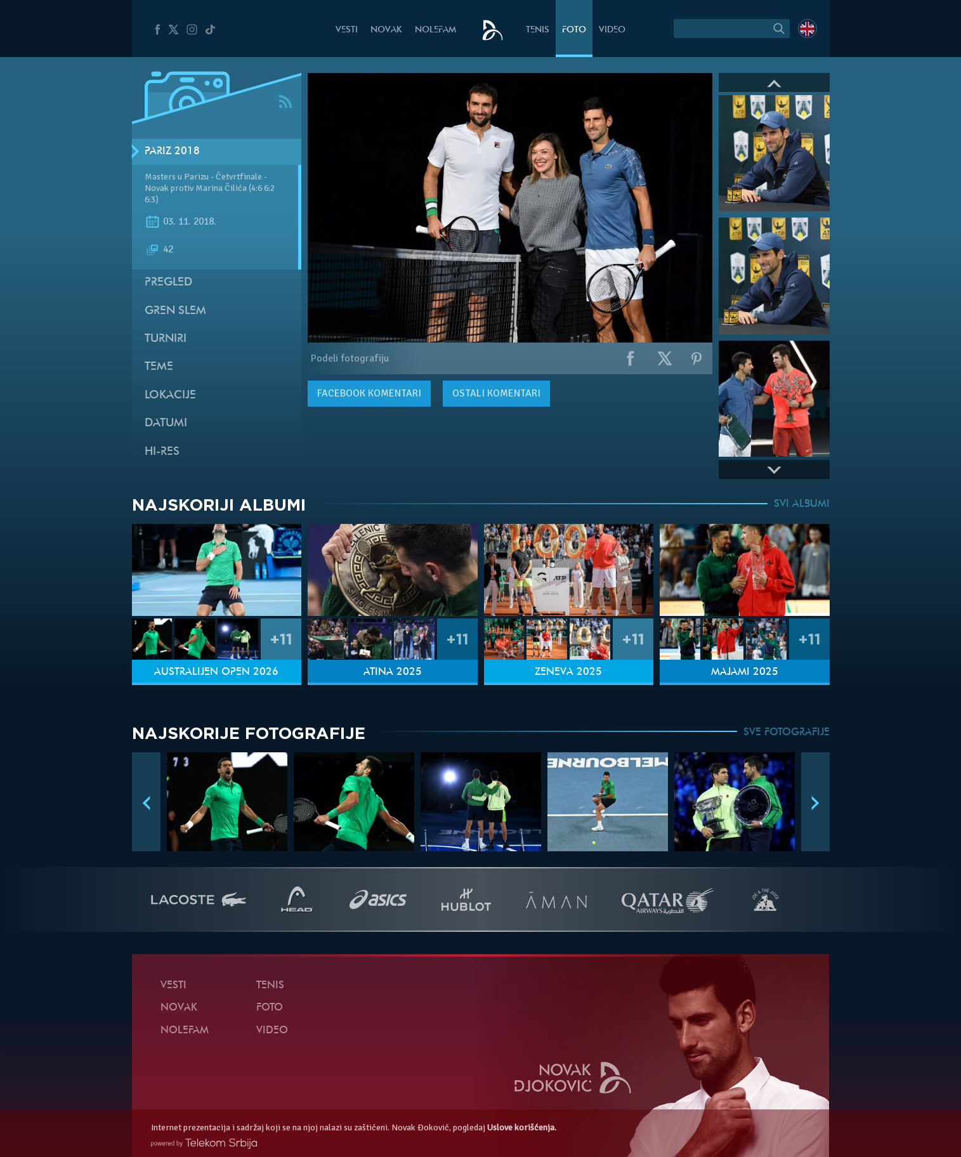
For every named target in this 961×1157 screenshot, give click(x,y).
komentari (369, 393)
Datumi (166, 423)
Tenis (537, 30)
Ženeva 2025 (568, 672)
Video (612, 30)
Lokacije (170, 395)
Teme (159, 367)
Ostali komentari (496, 393)
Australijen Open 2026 (216, 672)
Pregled (168, 283)
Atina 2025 (392, 672)
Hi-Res (162, 452)
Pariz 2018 (172, 152)
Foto (574, 30)
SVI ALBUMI (802, 504)
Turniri (165, 339)
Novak (386, 30)
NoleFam (435, 30)
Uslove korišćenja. (521, 1127)
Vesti (347, 30)
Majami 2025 (744, 672)
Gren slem (175, 311)
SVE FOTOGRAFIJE (786, 733)
